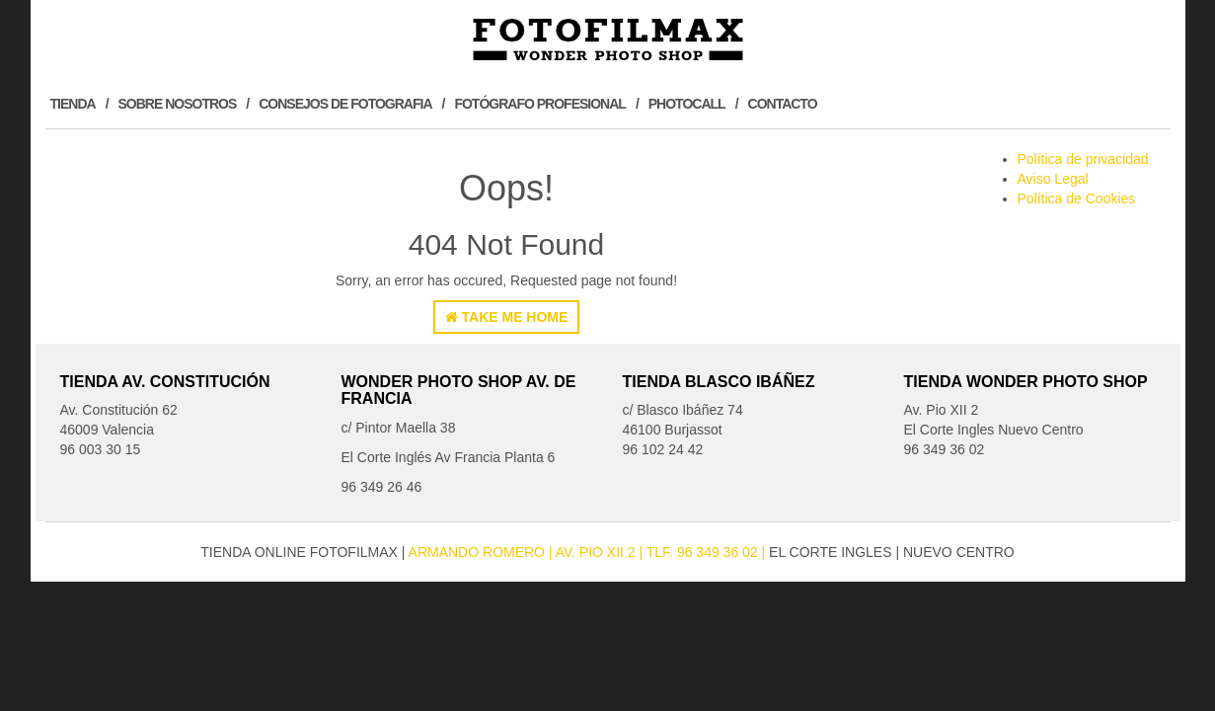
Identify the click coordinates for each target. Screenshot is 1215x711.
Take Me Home (507, 317)
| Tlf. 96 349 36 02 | (705, 552)
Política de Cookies (1077, 198)
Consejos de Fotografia (345, 104)
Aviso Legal (1053, 179)
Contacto (782, 104)
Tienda (73, 104)
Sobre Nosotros (177, 104)
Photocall (686, 104)
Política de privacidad (1083, 159)
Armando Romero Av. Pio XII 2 (524, 552)
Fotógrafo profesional (539, 104)
